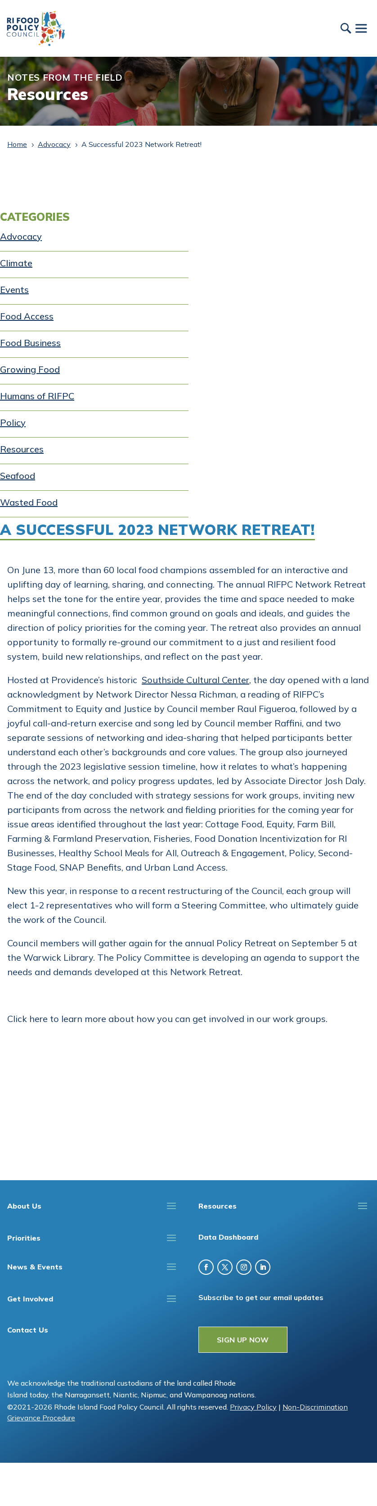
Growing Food (30, 369)
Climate (16, 263)
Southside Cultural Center (195, 679)
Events (14, 289)
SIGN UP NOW (243, 1339)
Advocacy (21, 236)
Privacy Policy (253, 1406)
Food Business (30, 342)
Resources (22, 449)
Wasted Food (29, 502)
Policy (13, 422)
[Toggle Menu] (360, 28)
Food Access (27, 316)
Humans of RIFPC (37, 396)
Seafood (17, 475)
